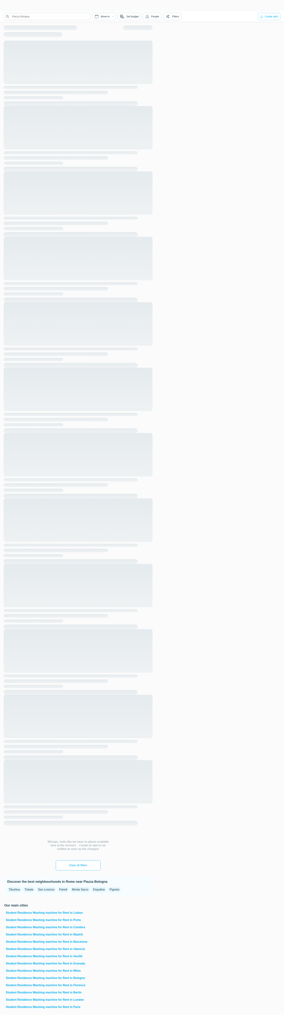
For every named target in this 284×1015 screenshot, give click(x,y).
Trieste (29, 889)
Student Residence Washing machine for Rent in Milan (43, 970)
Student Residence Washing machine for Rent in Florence (45, 985)
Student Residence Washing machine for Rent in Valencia (45, 948)
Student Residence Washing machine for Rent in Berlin (44, 992)
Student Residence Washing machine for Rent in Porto (43, 920)
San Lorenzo (46, 889)
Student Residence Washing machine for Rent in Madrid (44, 934)
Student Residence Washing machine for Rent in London (45, 999)
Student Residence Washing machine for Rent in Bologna (45, 977)
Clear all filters (78, 865)
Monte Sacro (80, 889)
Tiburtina (14, 889)
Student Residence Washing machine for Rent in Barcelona (46, 941)
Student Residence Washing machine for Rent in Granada (45, 963)
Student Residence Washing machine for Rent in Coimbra (45, 927)
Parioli (63, 889)
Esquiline (99, 889)
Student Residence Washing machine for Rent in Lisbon (44, 912)
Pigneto (114, 889)
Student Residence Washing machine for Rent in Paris (43, 1006)
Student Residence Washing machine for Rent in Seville (44, 956)
